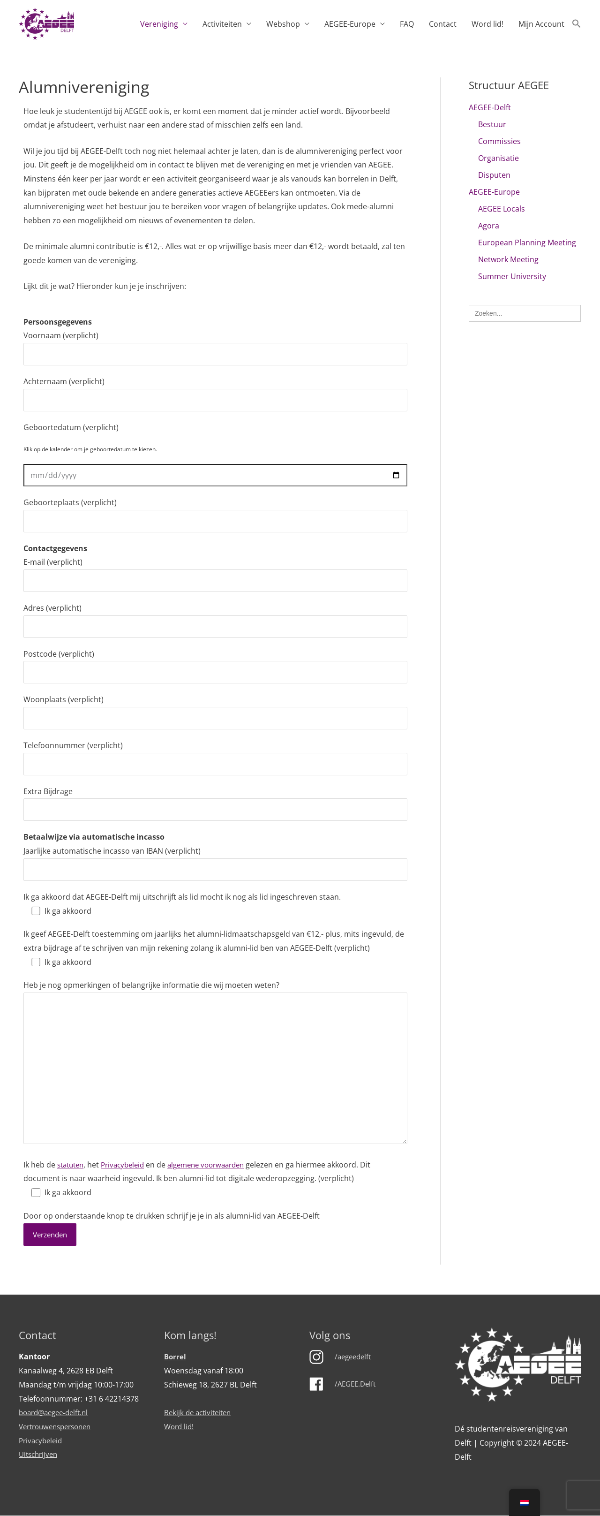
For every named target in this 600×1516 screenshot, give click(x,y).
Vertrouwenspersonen (59, 1427)
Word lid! (487, 24)
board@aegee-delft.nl (57, 1413)
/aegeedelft (355, 1357)
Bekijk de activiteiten (200, 1413)
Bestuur (492, 124)
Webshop (283, 24)
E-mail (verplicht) (215, 574)
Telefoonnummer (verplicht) (215, 757)
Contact (443, 24)
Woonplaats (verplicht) (215, 711)
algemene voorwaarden (217, 1165)
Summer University (512, 276)
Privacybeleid (128, 1165)
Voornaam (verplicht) (215, 347)
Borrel (175, 1357)
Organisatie (498, 158)
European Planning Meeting (527, 242)
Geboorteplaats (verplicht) (215, 514)
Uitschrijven (40, 1455)
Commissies (499, 141)
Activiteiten (222, 24)
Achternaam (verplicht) (215, 393)
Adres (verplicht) (215, 620)
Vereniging (159, 24)
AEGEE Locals (501, 209)
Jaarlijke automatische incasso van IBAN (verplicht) (215, 863)
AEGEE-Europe (349, 24)
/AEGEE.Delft (357, 1384)
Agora (488, 225)
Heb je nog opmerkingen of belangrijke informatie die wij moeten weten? (215, 1064)
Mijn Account (541, 24)
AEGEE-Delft (490, 107)
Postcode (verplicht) (215, 666)
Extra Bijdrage (215, 803)
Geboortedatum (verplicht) (71, 427)
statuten (72, 1165)
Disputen (494, 175)
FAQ (407, 24)
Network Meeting (508, 259)
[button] (576, 24)
